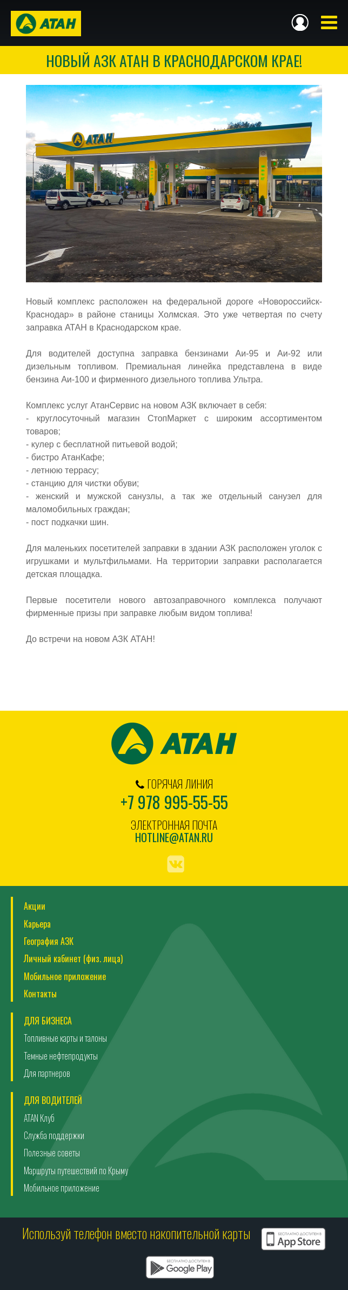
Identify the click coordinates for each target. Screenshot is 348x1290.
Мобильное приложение (65, 976)
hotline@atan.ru (174, 837)
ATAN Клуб (39, 1118)
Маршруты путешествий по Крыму (76, 1170)
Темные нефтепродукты (61, 1055)
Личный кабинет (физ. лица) (73, 958)
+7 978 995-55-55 (174, 802)
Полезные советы (52, 1152)
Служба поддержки (54, 1135)
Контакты (40, 993)
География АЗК (48, 941)
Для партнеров (47, 1073)
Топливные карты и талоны (65, 1037)
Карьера (37, 923)
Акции (34, 905)
